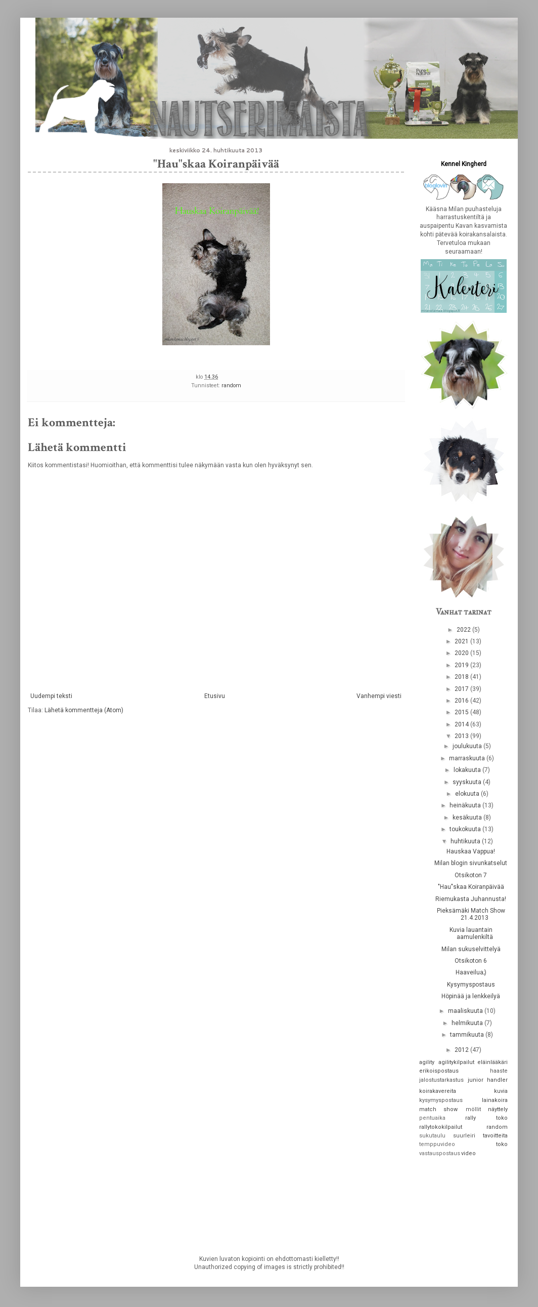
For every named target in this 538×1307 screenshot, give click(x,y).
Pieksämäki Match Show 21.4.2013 (471, 914)
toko (502, 1144)
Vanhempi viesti (378, 696)
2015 (462, 712)
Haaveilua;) (471, 972)
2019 (462, 665)
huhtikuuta (466, 841)
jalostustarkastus (441, 1080)
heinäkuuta (466, 805)
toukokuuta (466, 829)
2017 (462, 688)
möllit (473, 1109)
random (231, 385)
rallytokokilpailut (440, 1127)
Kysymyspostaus (471, 984)
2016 (462, 700)
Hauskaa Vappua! (470, 851)
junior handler (488, 1080)
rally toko (486, 1118)
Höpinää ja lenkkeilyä (470, 996)
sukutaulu (432, 1135)
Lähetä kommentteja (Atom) (83, 710)
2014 (462, 724)
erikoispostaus (439, 1071)
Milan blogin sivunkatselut (470, 863)
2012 (462, 1049)
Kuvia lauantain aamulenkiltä (471, 933)
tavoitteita (495, 1135)
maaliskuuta (466, 1010)
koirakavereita (437, 1091)
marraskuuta (467, 758)
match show (438, 1109)
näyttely (498, 1109)
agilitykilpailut (456, 1062)
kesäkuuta (468, 817)
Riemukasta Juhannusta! (470, 899)
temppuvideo (437, 1144)
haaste (499, 1071)
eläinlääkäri (492, 1062)
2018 (462, 676)
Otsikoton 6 (471, 960)
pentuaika (432, 1118)
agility (426, 1062)
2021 (462, 641)
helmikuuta (468, 1023)
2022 (464, 629)
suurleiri (464, 1135)
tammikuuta (467, 1034)
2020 (462, 653)
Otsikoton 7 (471, 875)
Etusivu (214, 696)
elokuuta (468, 793)
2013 (462, 736)
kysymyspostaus (441, 1100)
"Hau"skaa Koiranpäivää (471, 886)
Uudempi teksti (51, 696)
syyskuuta (468, 782)
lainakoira (495, 1100)
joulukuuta (468, 746)
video (468, 1153)
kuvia (501, 1091)
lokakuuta (468, 769)
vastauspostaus (439, 1153)
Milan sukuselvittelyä (471, 949)
